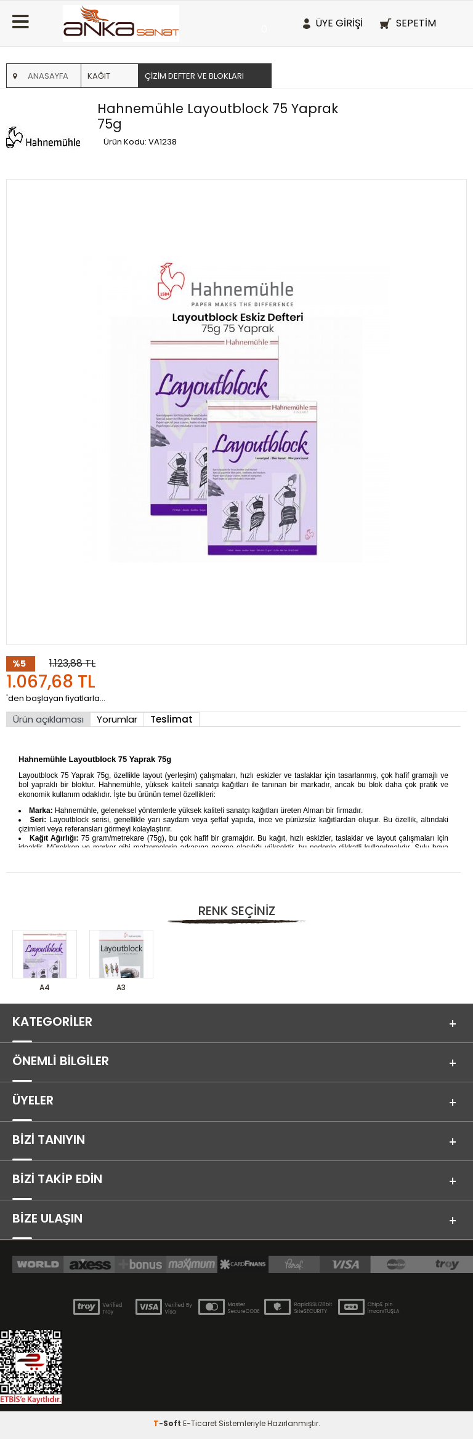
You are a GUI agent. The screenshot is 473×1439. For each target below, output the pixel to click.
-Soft (168, 1423)
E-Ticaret (200, 1423)
